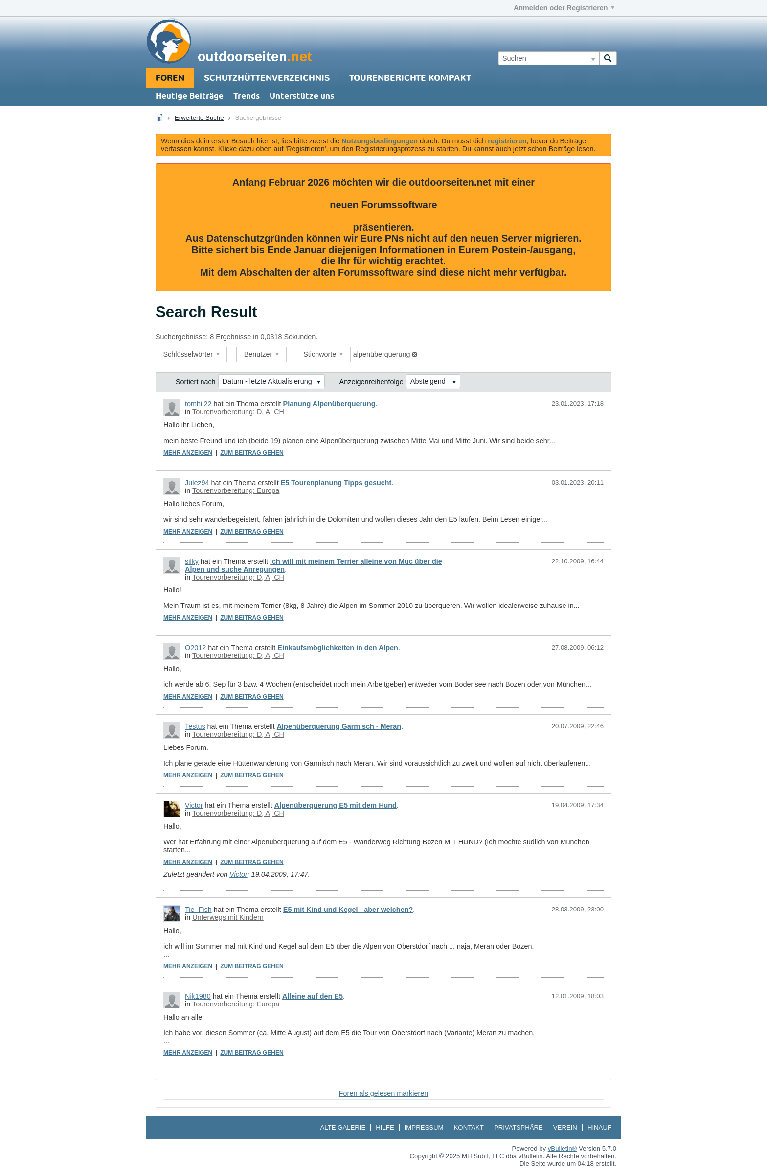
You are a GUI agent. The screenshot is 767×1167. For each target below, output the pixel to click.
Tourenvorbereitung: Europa (235, 490)
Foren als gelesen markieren (383, 1093)
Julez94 (197, 483)
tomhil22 (198, 404)
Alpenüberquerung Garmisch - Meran (339, 726)
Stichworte (323, 354)
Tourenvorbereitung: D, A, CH (238, 412)
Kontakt (469, 1127)
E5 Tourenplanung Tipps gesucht (336, 483)
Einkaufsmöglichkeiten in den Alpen (337, 648)
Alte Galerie (342, 1127)
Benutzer (261, 354)
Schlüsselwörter (191, 354)
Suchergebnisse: (182, 337)
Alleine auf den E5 (312, 996)
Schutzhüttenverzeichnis (267, 78)
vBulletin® (562, 1148)
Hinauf (599, 1127)
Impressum (424, 1127)
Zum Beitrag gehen (251, 452)
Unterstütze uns (302, 96)
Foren (170, 78)
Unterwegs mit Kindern (228, 917)
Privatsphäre (518, 1127)
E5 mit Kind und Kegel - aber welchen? (348, 909)
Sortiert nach (196, 382)
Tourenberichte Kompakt (410, 78)
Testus (195, 726)
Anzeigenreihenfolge (371, 382)
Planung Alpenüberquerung (329, 404)
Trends (246, 96)
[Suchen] (548, 58)
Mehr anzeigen (187, 452)
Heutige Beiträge (190, 96)
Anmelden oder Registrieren (564, 8)
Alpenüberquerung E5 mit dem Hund (335, 805)
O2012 (195, 648)
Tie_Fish (198, 909)
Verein (565, 1127)
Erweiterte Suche (199, 117)
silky (192, 561)
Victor (194, 805)
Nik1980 (198, 996)
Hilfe (385, 1127)
